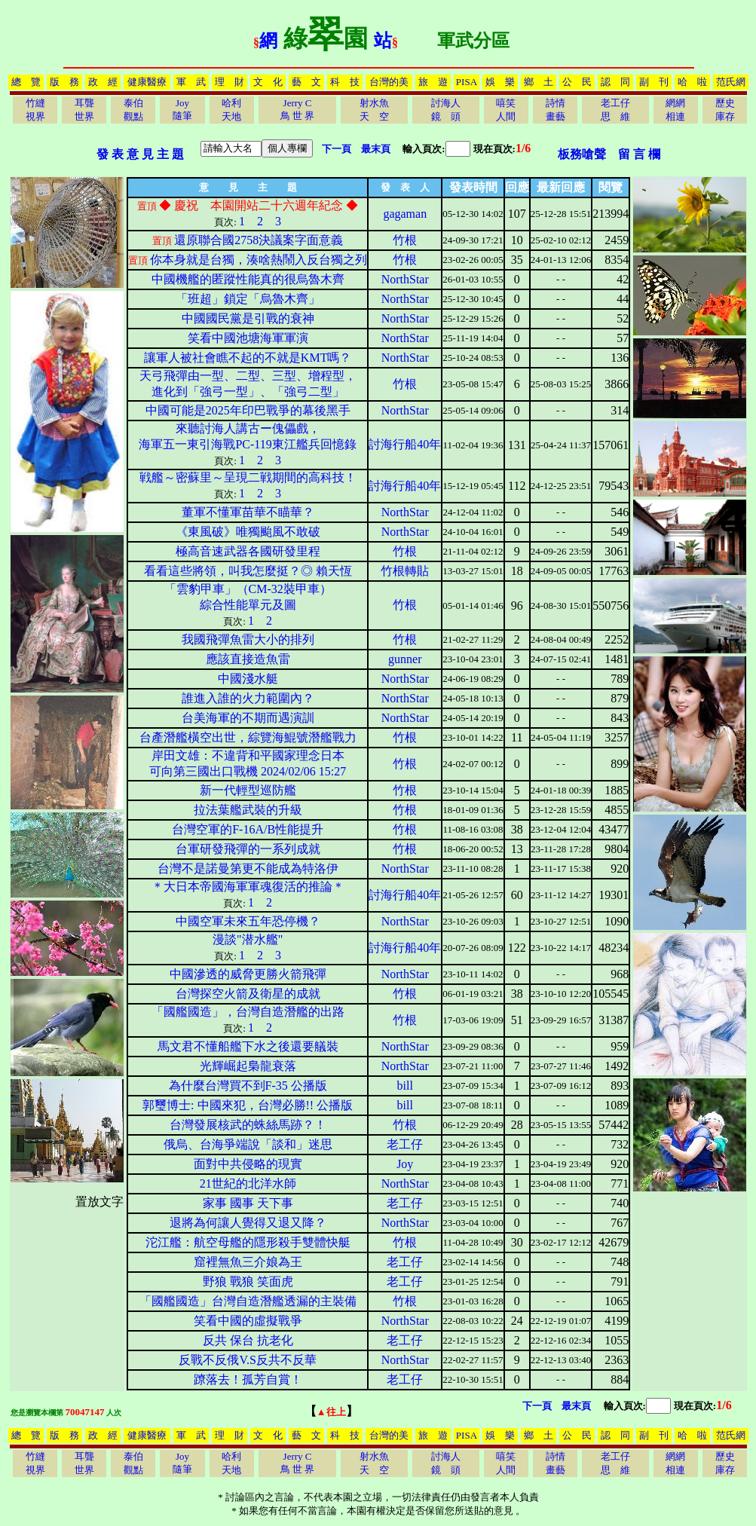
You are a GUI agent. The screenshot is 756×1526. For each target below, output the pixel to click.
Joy (404, 1163)
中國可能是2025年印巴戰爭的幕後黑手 (247, 410)
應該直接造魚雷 (248, 659)
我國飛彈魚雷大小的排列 (248, 639)
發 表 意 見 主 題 (140, 154)
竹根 (405, 240)
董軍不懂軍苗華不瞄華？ (248, 512)
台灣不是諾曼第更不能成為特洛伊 (248, 868)
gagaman (405, 213)
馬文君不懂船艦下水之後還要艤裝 (248, 1046)
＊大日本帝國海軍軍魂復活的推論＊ (248, 886)
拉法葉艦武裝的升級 (248, 809)
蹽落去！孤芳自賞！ (248, 1379)
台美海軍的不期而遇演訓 (248, 717)
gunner (404, 659)
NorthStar (405, 279)
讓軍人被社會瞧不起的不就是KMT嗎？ (248, 357)
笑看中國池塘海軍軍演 (248, 338)
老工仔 (405, 1144)
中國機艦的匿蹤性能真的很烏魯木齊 (248, 279)
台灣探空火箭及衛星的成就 (248, 993)
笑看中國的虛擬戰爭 (248, 1320)
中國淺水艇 (248, 678)
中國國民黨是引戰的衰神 (248, 318)
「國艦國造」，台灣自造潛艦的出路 (248, 1011)
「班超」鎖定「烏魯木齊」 (248, 298)
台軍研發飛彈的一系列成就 (248, 849)
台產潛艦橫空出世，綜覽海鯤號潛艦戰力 (248, 737)
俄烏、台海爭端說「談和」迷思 (248, 1144)
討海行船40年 (405, 444)
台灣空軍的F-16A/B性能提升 (247, 829)
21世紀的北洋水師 (248, 1183)
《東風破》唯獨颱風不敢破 (248, 531)
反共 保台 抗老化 (248, 1340)
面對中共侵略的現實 (248, 1163)
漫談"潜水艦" (248, 939)
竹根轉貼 (405, 570)
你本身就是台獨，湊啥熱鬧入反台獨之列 (258, 259)
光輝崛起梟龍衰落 (248, 1066)
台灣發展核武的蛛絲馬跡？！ (248, 1124)
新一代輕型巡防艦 (248, 790)
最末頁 (375, 148)
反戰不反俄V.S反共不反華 (247, 1359)
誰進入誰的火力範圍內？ (248, 698)
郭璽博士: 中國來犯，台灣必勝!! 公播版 (247, 1105)
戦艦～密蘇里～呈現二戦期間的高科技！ (248, 477)
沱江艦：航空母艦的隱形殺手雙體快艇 (247, 1242)
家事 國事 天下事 (248, 1203)
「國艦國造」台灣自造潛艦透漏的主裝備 (248, 1301)
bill (405, 1085)
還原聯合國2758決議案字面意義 (258, 240)
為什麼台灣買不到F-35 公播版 (248, 1085)
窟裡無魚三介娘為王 (248, 1261)
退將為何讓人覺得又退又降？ (248, 1222)
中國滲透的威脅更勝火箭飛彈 (248, 974)
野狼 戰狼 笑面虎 (248, 1281)
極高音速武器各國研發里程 (248, 551)
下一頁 (336, 148)
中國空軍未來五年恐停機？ (248, 921)
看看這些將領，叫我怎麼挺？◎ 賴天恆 (248, 570)
